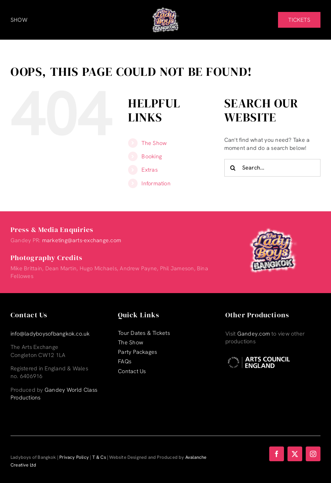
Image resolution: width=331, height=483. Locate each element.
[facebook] (276, 453)
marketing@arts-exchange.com (81, 240)
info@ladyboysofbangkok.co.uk (50, 333)
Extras (149, 169)
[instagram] (313, 453)
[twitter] (294, 453)
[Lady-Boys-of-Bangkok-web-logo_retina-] (165, 9)
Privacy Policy (74, 457)
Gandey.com (253, 333)
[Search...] (272, 168)
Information (156, 183)
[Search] (233, 168)
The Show (154, 143)
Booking (151, 156)
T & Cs (99, 457)
